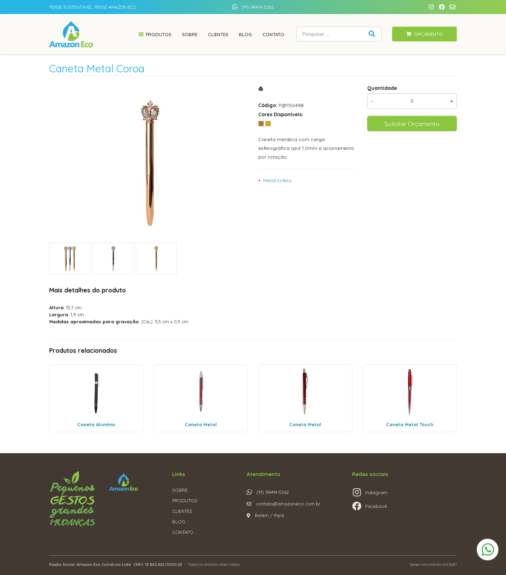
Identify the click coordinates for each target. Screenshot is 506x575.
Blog (245, 34)
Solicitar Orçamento (412, 123)
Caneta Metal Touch (409, 424)
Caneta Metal (201, 424)
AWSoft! (449, 564)
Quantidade (382, 88)
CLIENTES (182, 511)
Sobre (189, 34)
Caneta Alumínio (96, 424)
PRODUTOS (184, 500)
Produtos (158, 34)
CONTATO (182, 532)
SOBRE (180, 490)
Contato (273, 34)
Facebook (376, 506)
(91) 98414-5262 (257, 7)
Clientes (218, 34)
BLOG (178, 521)
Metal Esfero (277, 180)
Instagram (376, 492)
